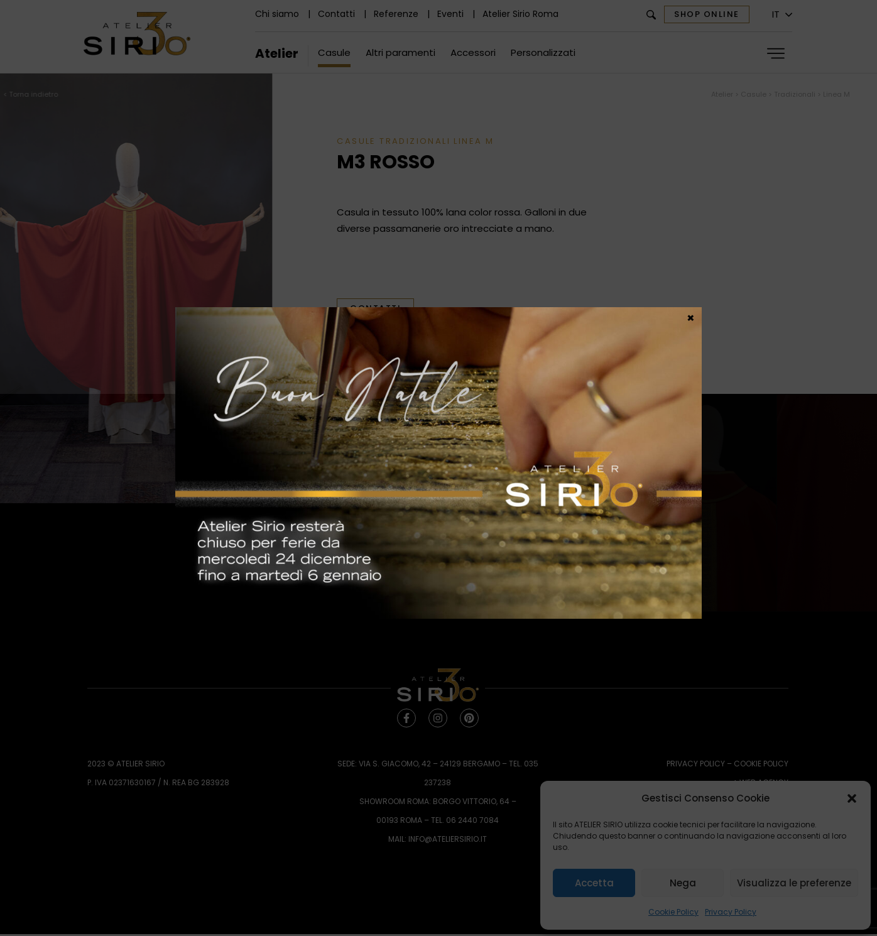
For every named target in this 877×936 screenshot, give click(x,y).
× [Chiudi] (691, 317)
